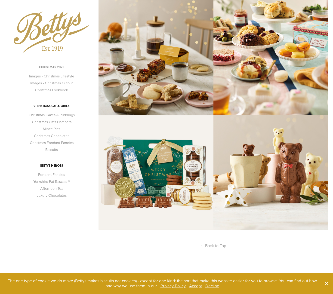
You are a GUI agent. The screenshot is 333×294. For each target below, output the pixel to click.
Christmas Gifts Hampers (51, 121)
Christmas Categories (52, 106)
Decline (212, 286)
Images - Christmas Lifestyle (51, 76)
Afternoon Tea (51, 188)
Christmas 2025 (51, 67)
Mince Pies (51, 128)
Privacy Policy (173, 286)
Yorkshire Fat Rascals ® (51, 181)
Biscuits (51, 149)
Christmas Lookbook (51, 89)
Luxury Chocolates (52, 195)
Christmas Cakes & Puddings (52, 114)
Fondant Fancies (51, 174)
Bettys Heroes (51, 166)
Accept (195, 286)
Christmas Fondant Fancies (52, 142)
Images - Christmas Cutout (51, 83)
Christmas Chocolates (51, 135)
